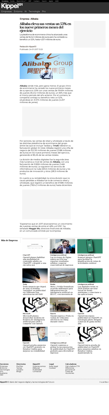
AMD (57, 1)
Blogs (18, 401)
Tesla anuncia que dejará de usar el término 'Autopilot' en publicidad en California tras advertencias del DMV (34, 320)
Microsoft (26, 343)
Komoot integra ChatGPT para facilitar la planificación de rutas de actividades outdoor (89, 290)
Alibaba (34, 49)
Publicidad (37, 400)
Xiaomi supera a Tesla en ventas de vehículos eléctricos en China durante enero (62, 348)
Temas (19, 398)
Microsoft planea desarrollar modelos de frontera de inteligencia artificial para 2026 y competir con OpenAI (34, 349)
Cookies (52, 398)
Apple (51, 1)
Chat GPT (26, 285)
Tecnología (34, 11)
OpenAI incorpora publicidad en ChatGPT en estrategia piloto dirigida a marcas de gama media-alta (90, 349)
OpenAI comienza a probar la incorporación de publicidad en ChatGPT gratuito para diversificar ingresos (62, 379)
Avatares (3, 403)
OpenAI (81, 343)
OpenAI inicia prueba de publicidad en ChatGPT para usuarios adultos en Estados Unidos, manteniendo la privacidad (89, 380)
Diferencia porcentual (70, 399)
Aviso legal (53, 396)
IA (25, 11)
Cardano (37, 1)
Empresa (24, 49)
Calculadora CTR (72, 396)
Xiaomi (44, 1)
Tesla (25, 314)
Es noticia (5, 1)
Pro (44, 11)
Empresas (6, 11)
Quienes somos (39, 396)
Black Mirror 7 (21, 1)
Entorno (18, 11)
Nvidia (12, 1)
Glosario (19, 400)
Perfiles (19, 396)
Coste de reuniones (69, 402)
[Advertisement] (54, 31)
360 (1, 405)
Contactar (37, 401)
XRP (29, 1)
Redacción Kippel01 (28, 77)
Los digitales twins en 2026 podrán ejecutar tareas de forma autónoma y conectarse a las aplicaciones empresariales (89, 321)
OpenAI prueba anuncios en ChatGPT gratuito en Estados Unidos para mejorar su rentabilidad (34, 378)
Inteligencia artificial (58, 285)
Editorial (36, 398)
